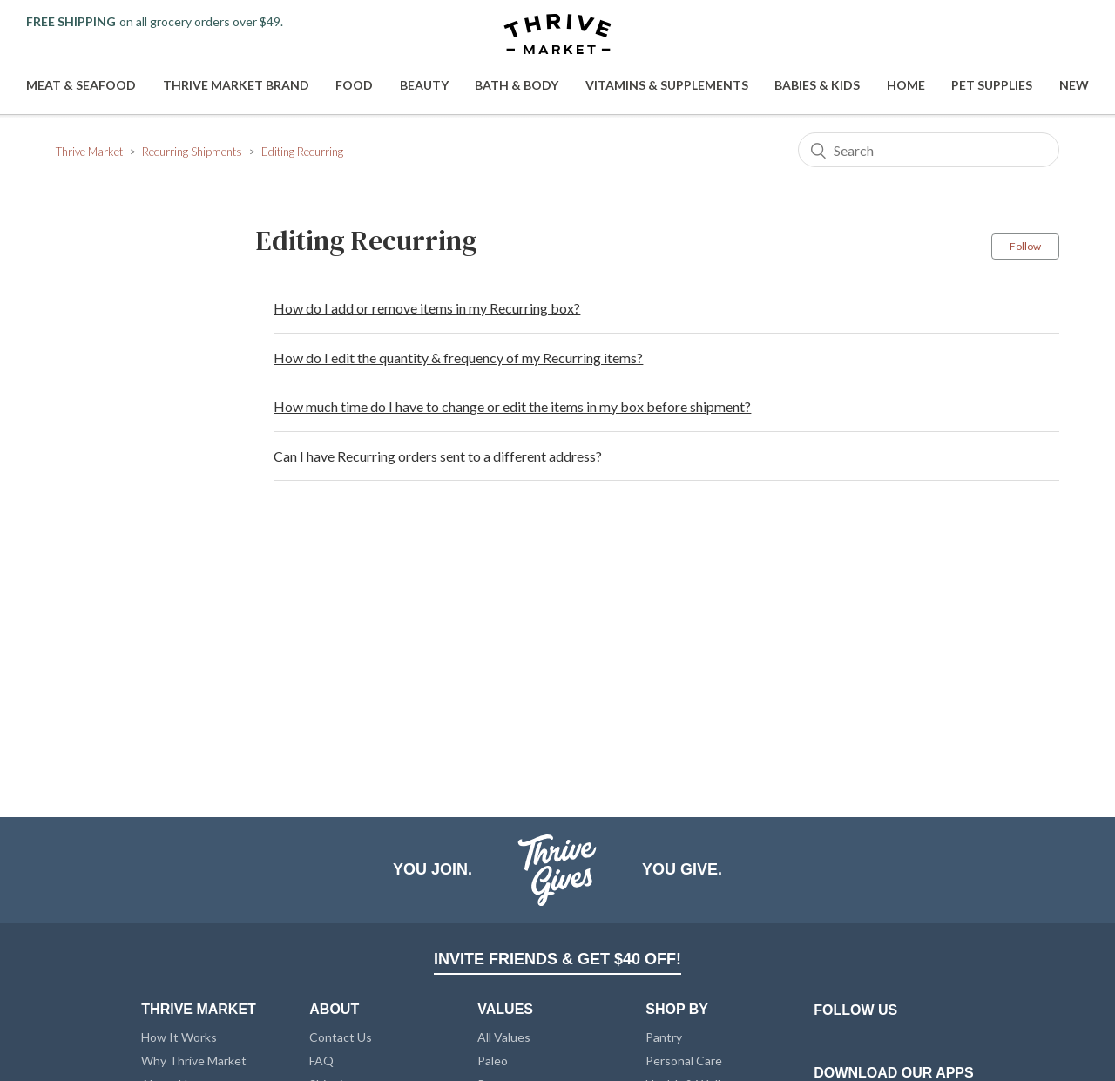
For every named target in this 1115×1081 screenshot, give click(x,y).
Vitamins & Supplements (666, 85)
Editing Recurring (302, 152)
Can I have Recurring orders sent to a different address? (438, 456)
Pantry (663, 1037)
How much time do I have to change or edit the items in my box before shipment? (512, 406)
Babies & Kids (817, 85)
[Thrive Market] (557, 35)
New (1074, 85)
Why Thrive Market (194, 1060)
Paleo (492, 1060)
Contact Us (340, 1037)
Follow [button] (1025, 246)
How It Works (179, 1037)
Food (354, 85)
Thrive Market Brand (236, 85)
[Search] (928, 149)
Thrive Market (89, 152)
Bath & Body (516, 85)
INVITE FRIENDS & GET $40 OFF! (557, 959)
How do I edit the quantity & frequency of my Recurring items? (458, 357)
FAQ (321, 1060)
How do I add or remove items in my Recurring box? (427, 308)
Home (906, 85)
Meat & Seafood (81, 85)
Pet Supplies (991, 85)
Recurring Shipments (192, 152)
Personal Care (683, 1060)
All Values (503, 1037)
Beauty (424, 85)
